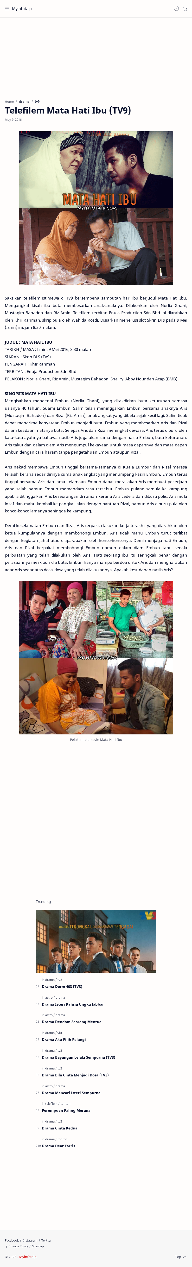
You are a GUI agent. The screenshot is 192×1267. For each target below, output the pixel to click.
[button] (176, 8)
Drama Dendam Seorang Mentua (72, 1021)
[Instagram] (30, 1240)
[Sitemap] (38, 1246)
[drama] (51, 980)
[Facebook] (12, 1240)
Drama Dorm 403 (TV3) (62, 986)
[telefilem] (52, 1103)
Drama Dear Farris (58, 1145)
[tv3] (60, 980)
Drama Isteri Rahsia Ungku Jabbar (73, 1004)
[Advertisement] (96, 56)
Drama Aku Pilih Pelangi (64, 1039)
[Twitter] (46, 1240)
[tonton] (65, 1103)
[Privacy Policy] (18, 1246)
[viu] (60, 1033)
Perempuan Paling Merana (66, 1110)
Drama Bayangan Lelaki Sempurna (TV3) (78, 1057)
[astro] (50, 997)
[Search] (184, 8)
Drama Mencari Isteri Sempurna (71, 1092)
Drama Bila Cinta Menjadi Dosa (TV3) (75, 1075)
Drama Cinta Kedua (59, 1128)
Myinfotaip (22, 8)
